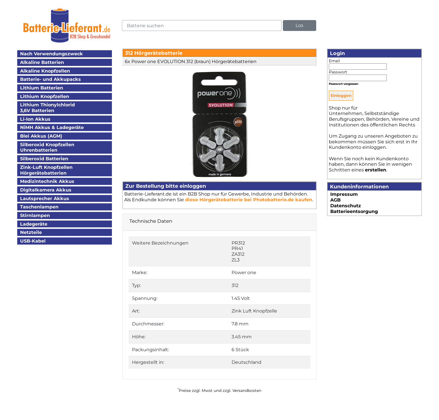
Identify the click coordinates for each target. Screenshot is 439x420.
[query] (201, 25)
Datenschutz (345, 205)
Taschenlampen (39, 207)
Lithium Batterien (41, 88)
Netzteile (31, 232)
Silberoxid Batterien (44, 158)
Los (299, 25)
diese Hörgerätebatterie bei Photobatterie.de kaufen (248, 199)
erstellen (375, 170)
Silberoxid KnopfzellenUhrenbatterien (47, 147)
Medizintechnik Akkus (47, 181)
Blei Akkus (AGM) (41, 136)
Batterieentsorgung (354, 211)
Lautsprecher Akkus (44, 198)
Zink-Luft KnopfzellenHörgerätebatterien (46, 170)
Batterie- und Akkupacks (50, 79)
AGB (335, 200)
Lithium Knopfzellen (44, 96)
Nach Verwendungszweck (51, 53)
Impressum (344, 194)
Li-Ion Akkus (35, 119)
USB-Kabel (33, 241)
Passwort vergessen (343, 84)
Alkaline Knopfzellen (45, 71)
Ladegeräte (33, 224)
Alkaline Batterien (42, 62)
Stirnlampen (35, 215)
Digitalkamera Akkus (45, 190)
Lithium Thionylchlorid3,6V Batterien (47, 107)
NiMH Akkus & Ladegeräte (52, 127)
